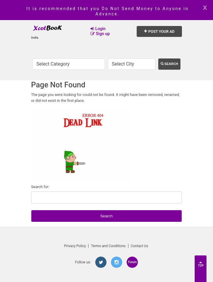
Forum (132, 262)
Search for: (40, 187)
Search (169, 64)
